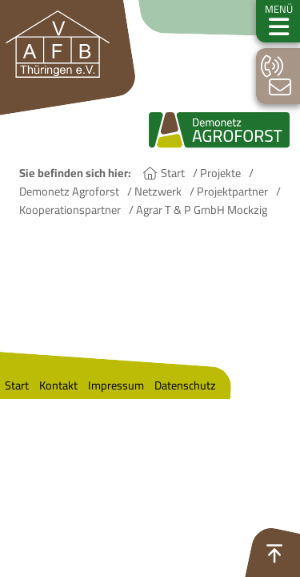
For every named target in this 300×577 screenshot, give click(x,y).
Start (173, 173)
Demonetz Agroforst (69, 191)
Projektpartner (232, 191)
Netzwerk (158, 191)
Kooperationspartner (70, 209)
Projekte (220, 173)
